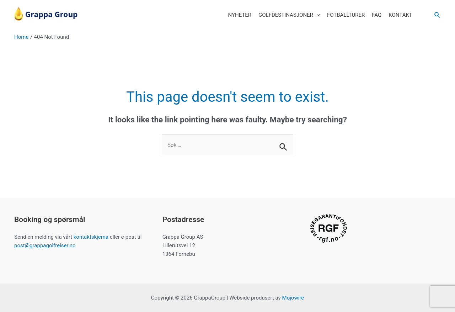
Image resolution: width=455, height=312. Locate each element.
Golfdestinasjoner (289, 15)
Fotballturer (346, 15)
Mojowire (293, 298)
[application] (316, 15)
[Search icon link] (437, 15)
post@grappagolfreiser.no (45, 245)
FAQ (376, 15)
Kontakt (400, 15)
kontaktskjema (91, 237)
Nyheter (239, 15)
